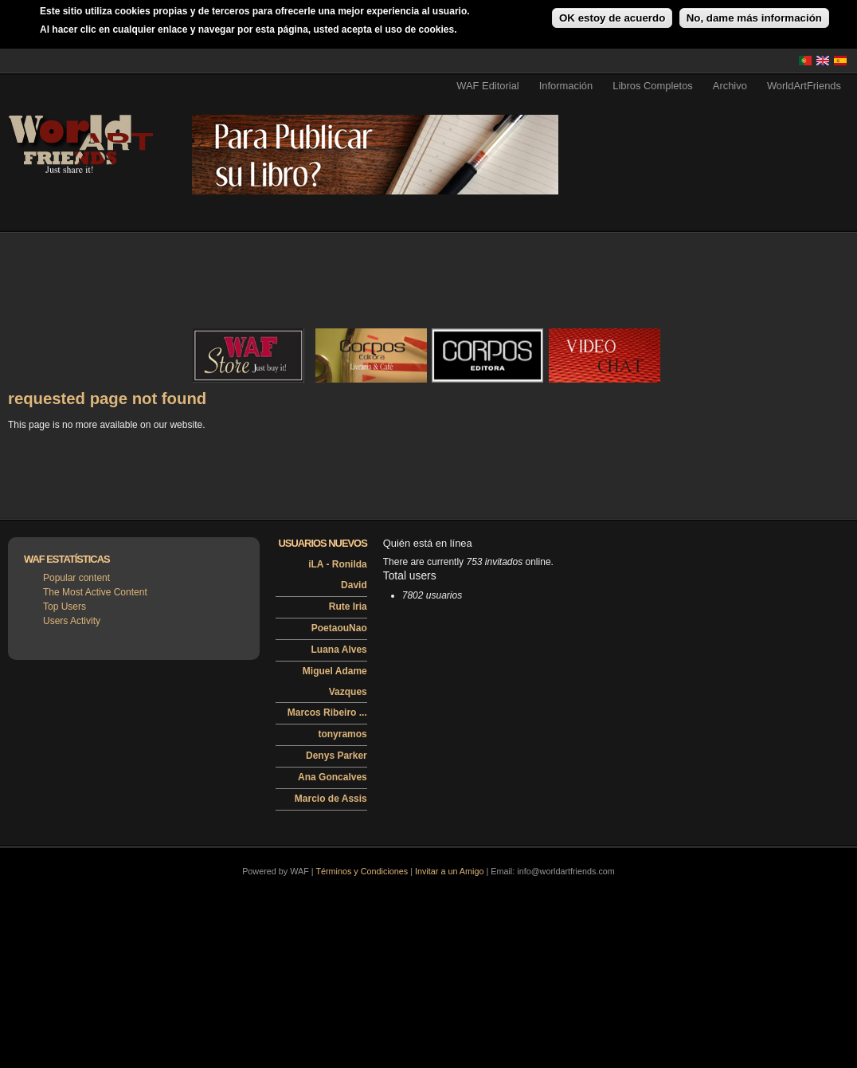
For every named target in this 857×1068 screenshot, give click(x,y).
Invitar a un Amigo (449, 871)
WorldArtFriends (804, 86)
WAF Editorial (487, 86)
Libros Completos (652, 86)
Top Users (64, 606)
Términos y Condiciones (361, 871)
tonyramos (342, 734)
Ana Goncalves (332, 777)
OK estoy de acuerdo (612, 18)
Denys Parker (336, 755)
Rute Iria (348, 606)
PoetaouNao (339, 628)
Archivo (730, 86)
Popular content (76, 577)
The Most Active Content (95, 592)
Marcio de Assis (331, 798)
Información (566, 86)
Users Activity (71, 620)
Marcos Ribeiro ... (327, 712)
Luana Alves (339, 649)
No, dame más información (754, 18)
